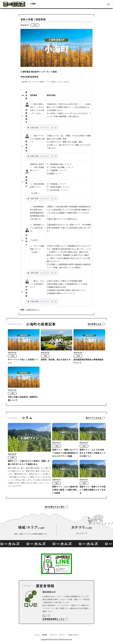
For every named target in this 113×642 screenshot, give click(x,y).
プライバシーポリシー (57, 635)
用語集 (44, 635)
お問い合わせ (73, 635)
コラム (37, 635)
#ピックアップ (81, 533)
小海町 (35, 25)
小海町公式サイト (33, 309)
